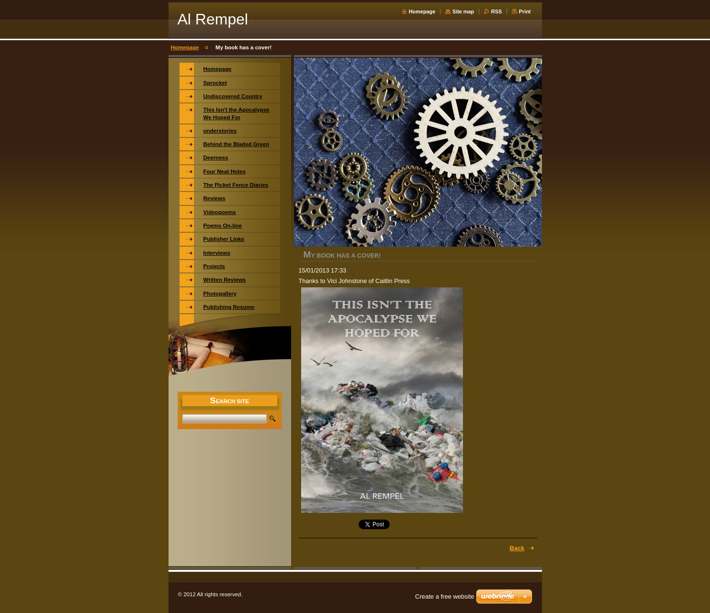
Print (525, 11)
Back (517, 548)
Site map (463, 11)
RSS (496, 11)
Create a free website (444, 596)
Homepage (422, 11)
